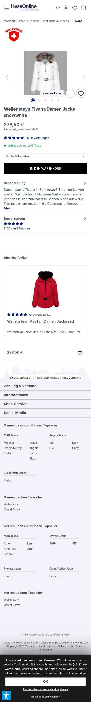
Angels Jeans (57, 435)
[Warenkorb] (82, 8)
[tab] (45, 195)
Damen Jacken (15, 497)
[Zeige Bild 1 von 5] (33, 100)
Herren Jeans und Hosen (23, 526)
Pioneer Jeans (12, 568)
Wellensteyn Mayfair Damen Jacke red (40, 321)
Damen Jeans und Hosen (23, 425)
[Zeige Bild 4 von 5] (52, 100)
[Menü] (7, 8)
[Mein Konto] (65, 8)
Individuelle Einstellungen (45, 696)
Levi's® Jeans (57, 535)
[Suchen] (56, 8)
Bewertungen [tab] (45, 218)
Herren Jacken (15, 593)
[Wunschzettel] (74, 8)
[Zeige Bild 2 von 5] (39, 100)
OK (45, 682)
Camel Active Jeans (61, 568)
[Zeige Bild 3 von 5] (45, 100)
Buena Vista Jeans (15, 472)
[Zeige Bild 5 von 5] (58, 100)
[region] (45, 77)
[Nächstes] (84, 77)
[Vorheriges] (7, 77)
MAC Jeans (11, 435)
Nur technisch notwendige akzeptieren (45, 689)
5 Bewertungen (38, 138)
